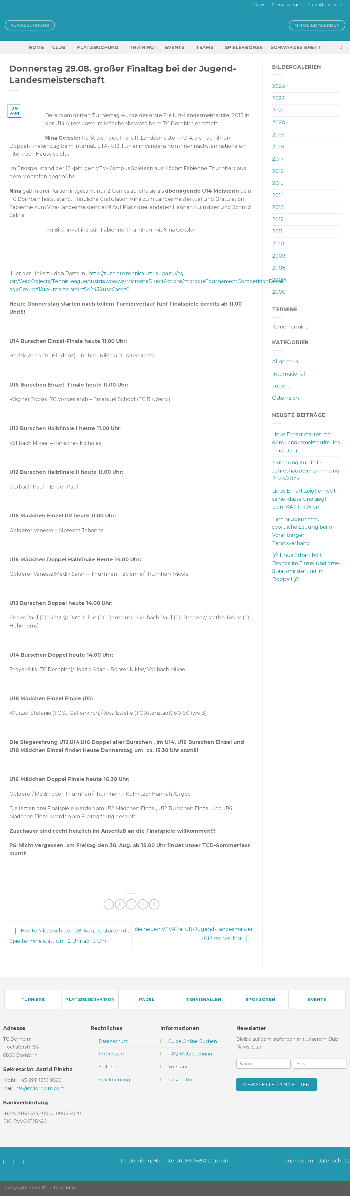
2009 (278, 256)
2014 (278, 195)
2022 (278, 98)
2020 (278, 122)
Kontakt (316, 4)
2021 (278, 111)
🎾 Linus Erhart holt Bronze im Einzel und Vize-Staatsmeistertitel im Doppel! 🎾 (306, 567)
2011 (277, 231)
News (259, 4)
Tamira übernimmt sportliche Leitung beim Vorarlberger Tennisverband (302, 531)
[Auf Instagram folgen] (336, 5)
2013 (278, 207)
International (288, 374)
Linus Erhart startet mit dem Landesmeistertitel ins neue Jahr (306, 442)
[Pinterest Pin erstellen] (143, 904)
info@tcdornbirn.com (39, 1088)
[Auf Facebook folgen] (330, 5)
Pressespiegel (286, 4)
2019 (278, 135)
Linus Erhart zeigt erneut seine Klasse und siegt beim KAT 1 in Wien (304, 499)
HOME (36, 47)
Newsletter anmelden (276, 1084)
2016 (277, 171)
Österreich (285, 398)
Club (60, 47)
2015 (277, 183)
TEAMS (206, 47)
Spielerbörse (243, 47)
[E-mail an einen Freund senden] (131, 904)
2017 (278, 159)
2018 (278, 147)
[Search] (342, 47)
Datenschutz (333, 1161)
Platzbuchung (99, 47)
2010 (278, 244)
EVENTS (176, 47)
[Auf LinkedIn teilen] (154, 904)
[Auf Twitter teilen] (120, 904)
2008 (279, 268)
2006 (278, 292)
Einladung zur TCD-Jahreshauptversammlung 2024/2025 (306, 471)
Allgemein (285, 362)
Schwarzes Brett (296, 47)
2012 (278, 219)
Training (143, 47)
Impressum (298, 1161)
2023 (278, 86)
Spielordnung (114, 1079)
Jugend (282, 386)
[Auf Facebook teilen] (109, 904)
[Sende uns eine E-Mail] (342, 5)
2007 (278, 280)
